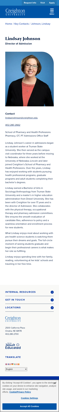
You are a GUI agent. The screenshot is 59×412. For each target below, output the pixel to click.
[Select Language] (16, 369)
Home (8, 23)
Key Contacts (21, 23)
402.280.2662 (12, 125)
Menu (52, 12)
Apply (52, 2)
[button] (29, 292)
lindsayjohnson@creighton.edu (21, 118)
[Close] (54, 383)
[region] (29, 396)
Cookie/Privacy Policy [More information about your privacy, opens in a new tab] (20, 392)
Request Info (30, 2)
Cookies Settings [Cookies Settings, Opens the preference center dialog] (29, 398)
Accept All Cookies (29, 406)
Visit (42, 2)
